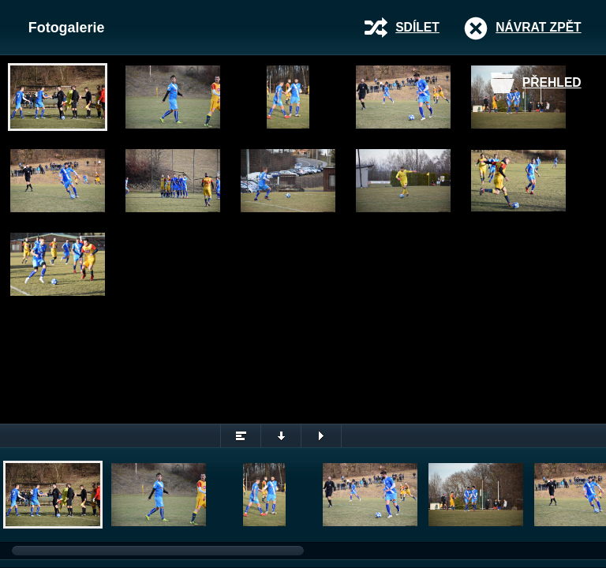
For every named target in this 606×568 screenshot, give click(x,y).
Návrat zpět (538, 27)
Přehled (552, 82)
